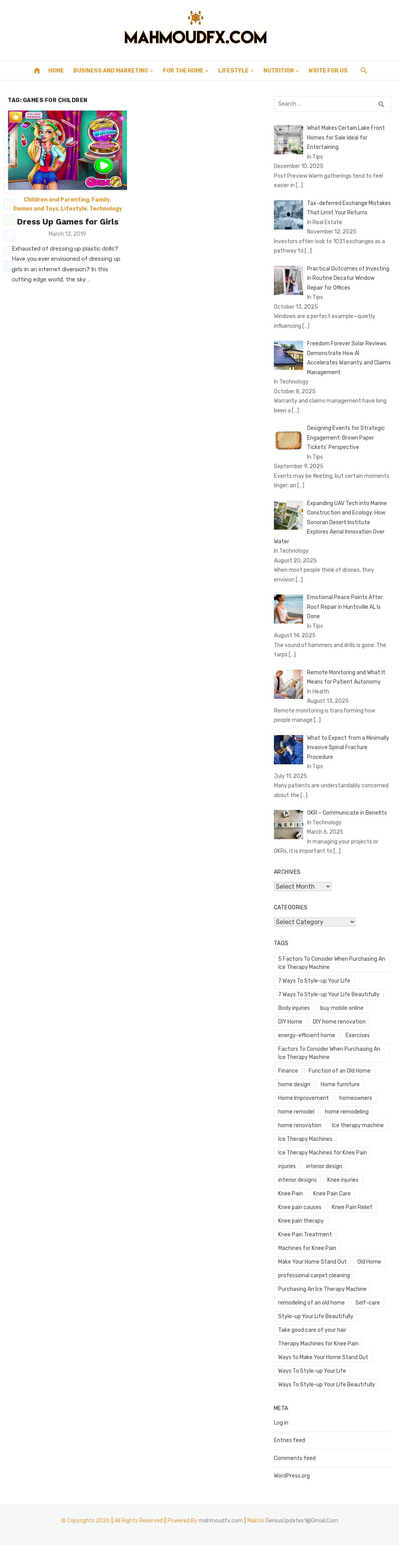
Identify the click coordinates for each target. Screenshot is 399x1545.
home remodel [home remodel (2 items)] (296, 1111)
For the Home (183, 70)
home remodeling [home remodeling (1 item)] (347, 1111)
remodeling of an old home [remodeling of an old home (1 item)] (311, 1302)
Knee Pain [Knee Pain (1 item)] (290, 1193)
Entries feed (289, 1440)
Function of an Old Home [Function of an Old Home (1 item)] (340, 1071)
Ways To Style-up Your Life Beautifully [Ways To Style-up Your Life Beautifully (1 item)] (326, 1384)
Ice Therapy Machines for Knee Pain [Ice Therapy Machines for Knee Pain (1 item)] (322, 1152)
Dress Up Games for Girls (67, 221)
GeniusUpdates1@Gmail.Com (301, 1520)
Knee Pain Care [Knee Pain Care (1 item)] (332, 1193)
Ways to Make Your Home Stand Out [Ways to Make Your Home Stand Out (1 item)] (323, 1357)
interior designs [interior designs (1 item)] (297, 1180)
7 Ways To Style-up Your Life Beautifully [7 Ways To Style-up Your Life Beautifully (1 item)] (329, 994)
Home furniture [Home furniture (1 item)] (340, 1084)
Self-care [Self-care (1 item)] (367, 1302)
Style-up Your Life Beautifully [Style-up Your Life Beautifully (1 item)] (315, 1316)
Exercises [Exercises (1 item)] (358, 1035)
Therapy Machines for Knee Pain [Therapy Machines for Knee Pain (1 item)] (318, 1343)
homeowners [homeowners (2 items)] (355, 1098)
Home (56, 70)
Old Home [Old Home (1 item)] (369, 1262)
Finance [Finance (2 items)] (288, 1071)
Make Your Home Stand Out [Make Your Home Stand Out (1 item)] (312, 1262)
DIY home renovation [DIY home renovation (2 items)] (339, 1021)
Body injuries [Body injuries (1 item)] (294, 1008)
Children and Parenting (56, 199)
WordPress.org (292, 1476)
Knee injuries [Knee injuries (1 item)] (342, 1180)
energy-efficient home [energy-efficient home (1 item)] (306, 1035)
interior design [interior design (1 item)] (324, 1166)
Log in (281, 1422)
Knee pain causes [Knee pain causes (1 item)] (299, 1207)
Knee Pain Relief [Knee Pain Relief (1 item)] (352, 1207)
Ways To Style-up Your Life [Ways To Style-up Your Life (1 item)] (312, 1371)
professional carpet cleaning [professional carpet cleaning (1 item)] (314, 1275)
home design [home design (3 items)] (294, 1084)
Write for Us (328, 70)
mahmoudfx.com (221, 1520)
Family (101, 199)
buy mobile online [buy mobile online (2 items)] (342, 1008)
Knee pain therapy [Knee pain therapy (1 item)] (301, 1221)
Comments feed (295, 1458)
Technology (105, 208)
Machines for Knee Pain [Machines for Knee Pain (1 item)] (307, 1248)
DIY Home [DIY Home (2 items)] (290, 1021)
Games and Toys (35, 208)
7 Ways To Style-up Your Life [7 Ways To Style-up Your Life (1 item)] (314, 981)
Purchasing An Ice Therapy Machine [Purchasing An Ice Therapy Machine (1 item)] (322, 1289)
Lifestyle (233, 70)
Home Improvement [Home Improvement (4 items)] (303, 1098)
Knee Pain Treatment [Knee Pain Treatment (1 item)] (305, 1234)
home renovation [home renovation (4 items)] (299, 1125)
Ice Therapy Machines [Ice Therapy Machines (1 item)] (305, 1139)
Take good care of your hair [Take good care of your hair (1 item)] (312, 1330)
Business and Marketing (110, 70)
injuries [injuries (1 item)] (287, 1166)
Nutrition (278, 70)
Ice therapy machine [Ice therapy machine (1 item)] (358, 1125)
